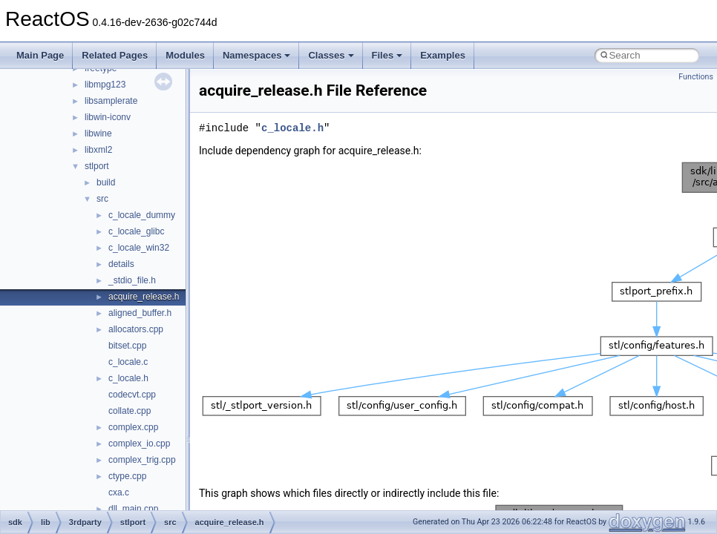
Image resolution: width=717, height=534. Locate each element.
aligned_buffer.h (139, 313)
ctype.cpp (127, 476)
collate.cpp (129, 411)
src (102, 199)
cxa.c (118, 492)
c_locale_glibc (136, 231)
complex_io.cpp (139, 443)
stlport (97, 166)
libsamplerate (111, 101)
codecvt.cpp (132, 394)
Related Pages (115, 55)
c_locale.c (128, 362)
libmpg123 (105, 84)
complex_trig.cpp (142, 460)
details (121, 264)
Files (387, 55)
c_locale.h (128, 378)
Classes (330, 55)
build (105, 182)
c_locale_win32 (138, 248)
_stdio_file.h (132, 280)
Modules (185, 55)
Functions (695, 77)
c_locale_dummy (141, 215)
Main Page (40, 55)
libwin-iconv (108, 117)
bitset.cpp (127, 345)
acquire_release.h (143, 296)
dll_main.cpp (133, 509)
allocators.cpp (135, 329)
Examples (442, 55)
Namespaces (257, 55)
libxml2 (98, 150)
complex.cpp (133, 427)
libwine (98, 133)
